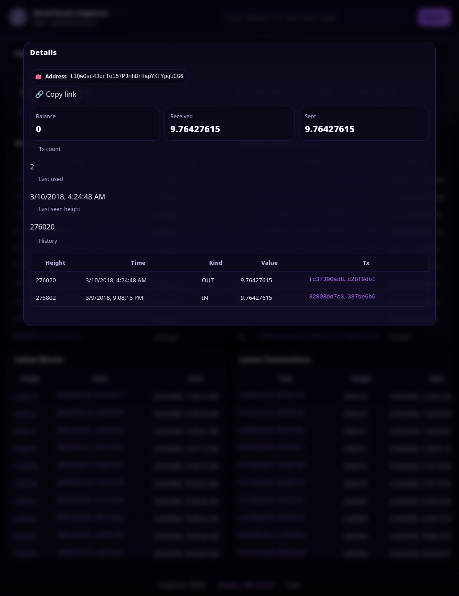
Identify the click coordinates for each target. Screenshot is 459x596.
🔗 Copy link (55, 94)
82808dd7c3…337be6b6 (342, 298)
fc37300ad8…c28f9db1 (342, 280)
